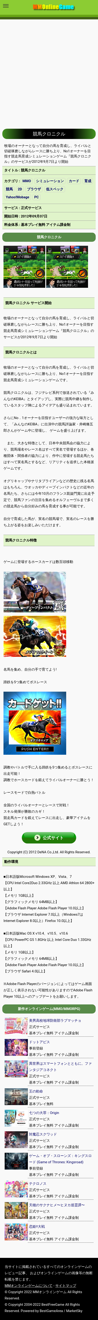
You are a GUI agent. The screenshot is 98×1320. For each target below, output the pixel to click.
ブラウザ (34, 189)
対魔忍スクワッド (43, 1134)
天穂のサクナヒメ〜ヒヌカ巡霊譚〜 (57, 1205)
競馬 (9, 189)
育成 (87, 181)
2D (20, 189)
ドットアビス (39, 1042)
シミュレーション (50, 181)
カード (74, 181)
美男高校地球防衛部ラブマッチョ (55, 1020)
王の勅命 (36, 1091)
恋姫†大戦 (37, 1226)
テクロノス (37, 1183)
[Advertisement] (49, 70)
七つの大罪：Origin (44, 1113)
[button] (49, 837)
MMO (27, 181)
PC (36, 197)
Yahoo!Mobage (17, 197)
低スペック (54, 189)
